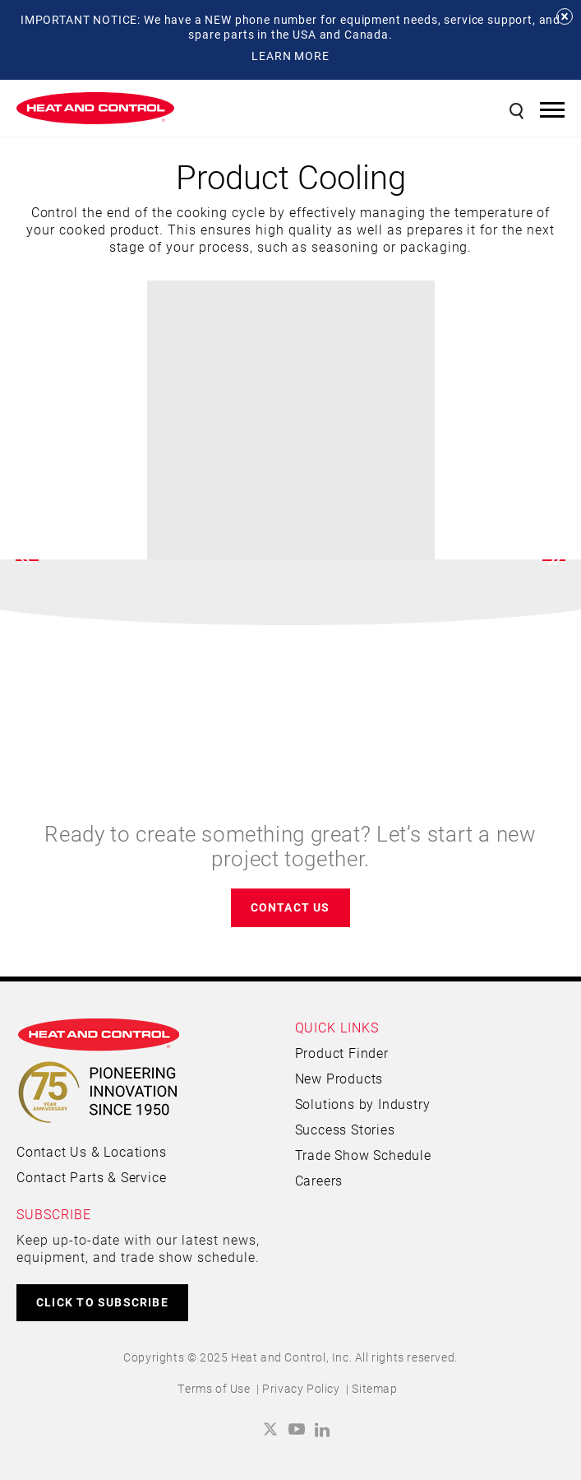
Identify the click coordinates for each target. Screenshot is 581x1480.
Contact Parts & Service (91, 1176)
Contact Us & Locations (91, 1151)
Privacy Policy (300, 1388)
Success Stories (345, 1129)
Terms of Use (214, 1388)
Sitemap (374, 1388)
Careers (319, 1180)
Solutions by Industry (363, 1103)
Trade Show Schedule (363, 1154)
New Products (339, 1078)
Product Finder (342, 1052)
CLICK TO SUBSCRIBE (102, 1302)
